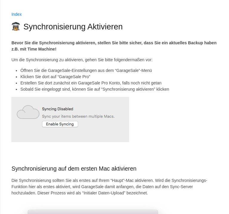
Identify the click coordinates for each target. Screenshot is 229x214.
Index (16, 14)
